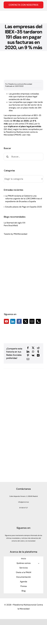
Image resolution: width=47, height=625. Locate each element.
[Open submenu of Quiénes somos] (38, 563)
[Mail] (31, 321)
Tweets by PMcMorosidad (15, 234)
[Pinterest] (27, 355)
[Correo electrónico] (27, 359)
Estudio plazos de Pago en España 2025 (23, 206)
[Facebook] (19, 321)
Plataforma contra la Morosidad (20, 84)
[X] (33, 348)
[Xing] (38, 355)
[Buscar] (7, 156)
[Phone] (38, 321)
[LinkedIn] (12, 321)
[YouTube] (6, 321)
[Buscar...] (23, 156)
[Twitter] (25, 321)
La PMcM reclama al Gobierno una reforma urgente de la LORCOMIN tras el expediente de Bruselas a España (23, 199)
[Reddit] (38, 348)
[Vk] (33, 355)
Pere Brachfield (11, 225)
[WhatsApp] (33, 351)
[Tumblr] (38, 351)
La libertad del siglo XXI (14, 222)
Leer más (26, 134)
